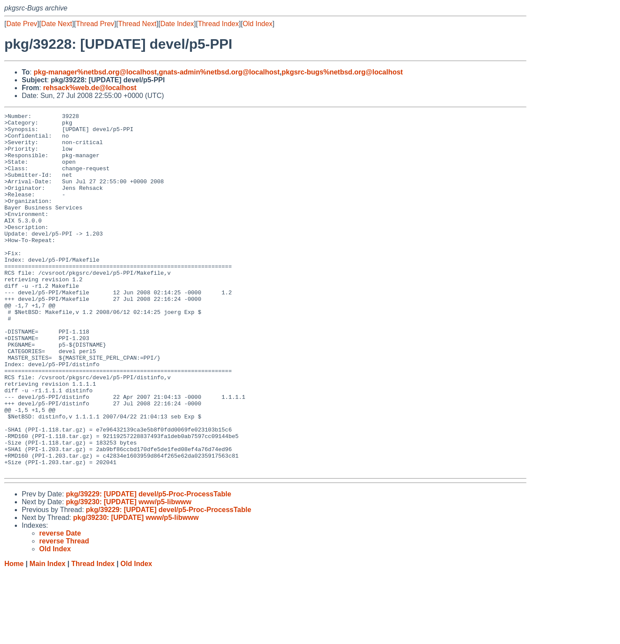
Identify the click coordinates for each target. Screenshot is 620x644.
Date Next (56, 23)
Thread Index (218, 23)
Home (13, 635)
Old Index (257, 23)
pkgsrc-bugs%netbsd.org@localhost (342, 72)
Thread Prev (95, 23)
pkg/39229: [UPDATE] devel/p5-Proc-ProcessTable (148, 566)
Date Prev (21, 23)
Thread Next (137, 23)
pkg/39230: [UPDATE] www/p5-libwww (128, 573)
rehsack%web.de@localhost (90, 87)
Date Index (177, 23)
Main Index (48, 635)
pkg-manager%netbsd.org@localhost (95, 72)
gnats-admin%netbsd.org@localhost (219, 72)
